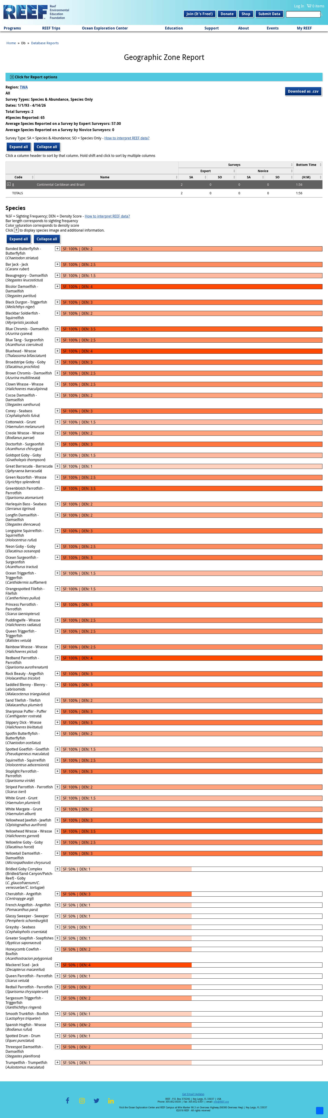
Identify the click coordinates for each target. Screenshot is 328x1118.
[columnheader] (236, 165)
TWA (24, 87)
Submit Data (269, 13)
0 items (318, 6)
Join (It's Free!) (200, 13)
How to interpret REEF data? (126, 138)
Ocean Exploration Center (105, 28)
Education (174, 28)
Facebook (67, 1103)
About (243, 28)
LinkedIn (111, 1103)
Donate (227, 13)
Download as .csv (303, 91)
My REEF (304, 28)
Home (11, 43)
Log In (299, 6)
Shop (246, 13)
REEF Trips (51, 28)
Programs (12, 28)
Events (273, 28)
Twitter (96, 1103)
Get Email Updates (193, 1094)
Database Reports (45, 43)
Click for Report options (35, 76)
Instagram (82, 1103)
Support (212, 28)
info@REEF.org (221, 1101)
